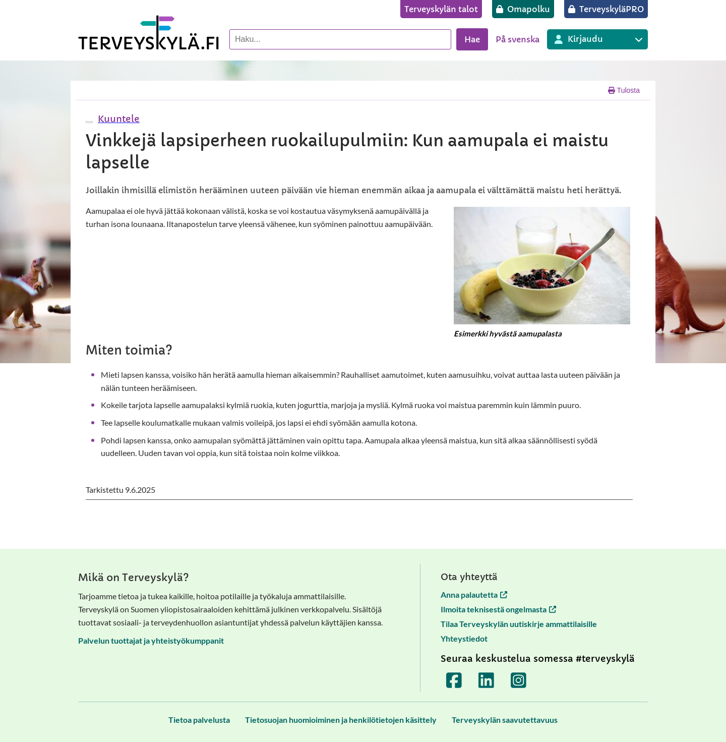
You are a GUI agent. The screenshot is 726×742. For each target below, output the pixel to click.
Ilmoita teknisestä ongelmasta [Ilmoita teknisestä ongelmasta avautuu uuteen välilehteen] (498, 609)
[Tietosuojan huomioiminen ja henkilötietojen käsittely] (341, 719)
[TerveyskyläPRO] (606, 9)
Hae (472, 39)
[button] (117, 119)
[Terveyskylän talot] (441, 9)
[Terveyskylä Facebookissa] (454, 680)
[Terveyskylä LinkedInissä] (486, 680)
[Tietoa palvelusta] (199, 719)
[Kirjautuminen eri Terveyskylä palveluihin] (597, 39)
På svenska (517, 39)
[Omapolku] (523, 9)
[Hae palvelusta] (340, 39)
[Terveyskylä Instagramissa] (519, 680)
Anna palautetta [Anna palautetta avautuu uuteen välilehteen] (474, 594)
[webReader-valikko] (89, 122)
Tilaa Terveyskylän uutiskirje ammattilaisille (519, 624)
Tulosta (624, 90)
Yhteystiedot (464, 638)
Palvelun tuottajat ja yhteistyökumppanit (151, 640)
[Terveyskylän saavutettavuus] (505, 719)
